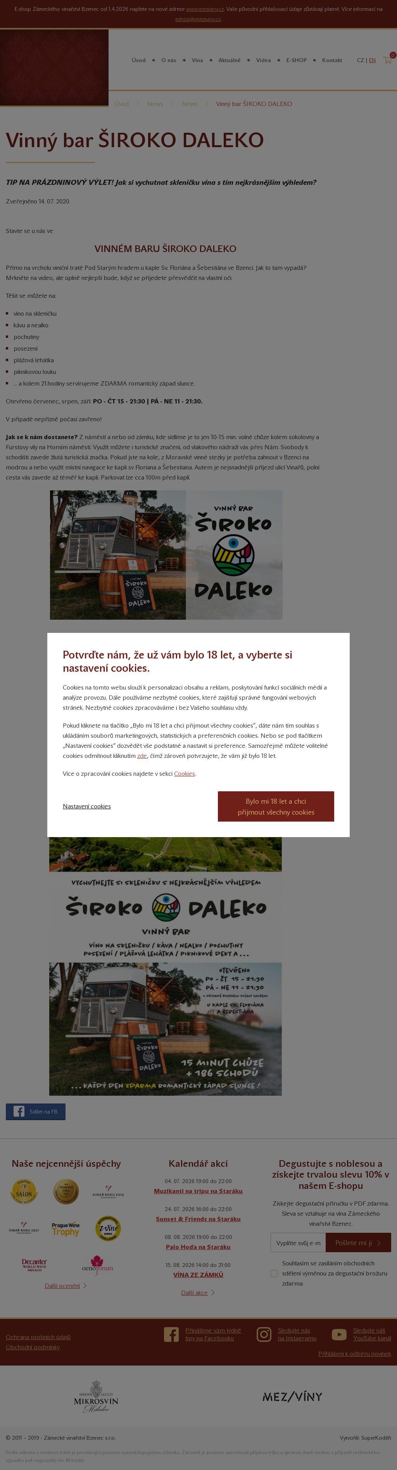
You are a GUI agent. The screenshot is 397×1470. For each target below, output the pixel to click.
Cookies (184, 773)
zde (142, 755)
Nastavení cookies (87, 806)
